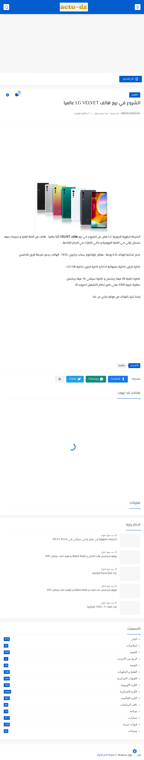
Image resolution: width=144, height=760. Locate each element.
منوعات (70, 731)
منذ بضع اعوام (107, 535)
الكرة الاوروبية (70, 685)
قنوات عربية (70, 724)
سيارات (70, 717)
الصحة (70, 665)
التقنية (135, 95)
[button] (118, 379)
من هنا (96, 297)
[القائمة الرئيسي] (137, 7)
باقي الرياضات (70, 704)
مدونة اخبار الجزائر (106, 755)
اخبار (70, 639)
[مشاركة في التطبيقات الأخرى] (59, 379)
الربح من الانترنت (70, 658)
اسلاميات (70, 645)
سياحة (70, 711)
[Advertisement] (72, 44)
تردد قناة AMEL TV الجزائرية (102, 607)
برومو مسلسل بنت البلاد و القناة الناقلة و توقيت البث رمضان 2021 (82, 590)
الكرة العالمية (70, 698)
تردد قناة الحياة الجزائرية (104, 573)
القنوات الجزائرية (70, 678)
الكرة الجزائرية (70, 691)
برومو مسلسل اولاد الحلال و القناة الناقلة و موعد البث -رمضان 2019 (81, 556)
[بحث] (6, 7)
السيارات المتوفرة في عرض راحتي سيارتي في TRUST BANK (84, 539)
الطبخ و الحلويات (70, 672)
